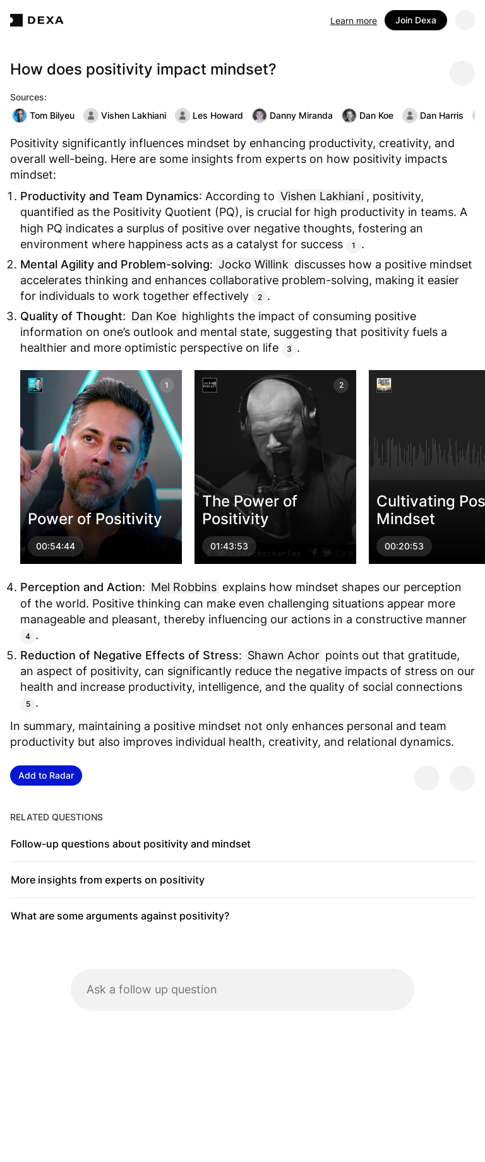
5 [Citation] (28, 704)
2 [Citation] (260, 297)
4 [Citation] (27, 636)
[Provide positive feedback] (427, 778)
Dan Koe (367, 115)
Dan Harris (433, 115)
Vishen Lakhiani (124, 115)
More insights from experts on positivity (108, 879)
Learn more (353, 20)
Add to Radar (46, 775)
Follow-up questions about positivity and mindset (131, 843)
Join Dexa (415, 20)
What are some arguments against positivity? (120, 915)
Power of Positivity (95, 519)
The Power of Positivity (249, 509)
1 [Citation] (354, 245)
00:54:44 (55, 546)
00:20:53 (404, 546)
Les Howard (209, 115)
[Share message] (462, 73)
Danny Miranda (292, 115)
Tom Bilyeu (43, 115)
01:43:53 (229, 546)
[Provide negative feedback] (462, 778)
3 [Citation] (289, 349)
